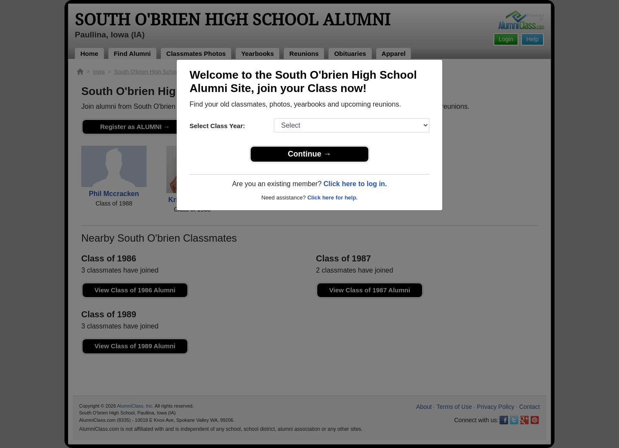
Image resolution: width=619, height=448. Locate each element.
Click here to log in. (355, 183)
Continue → (309, 154)
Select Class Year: (217, 125)
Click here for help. (332, 197)
